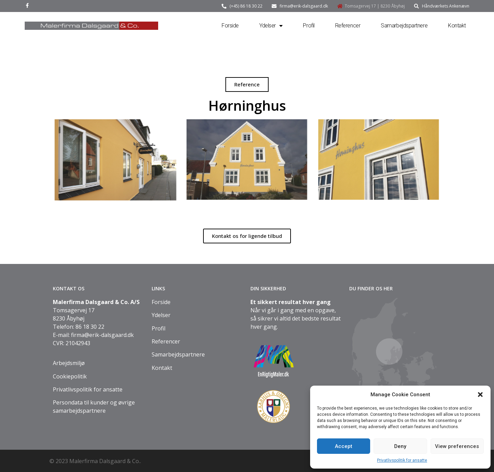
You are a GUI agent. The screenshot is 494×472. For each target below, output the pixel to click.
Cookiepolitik (70, 376)
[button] (480, 394)
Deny (400, 446)
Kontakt (457, 25)
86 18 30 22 (89, 326)
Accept (343, 446)
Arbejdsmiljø (69, 363)
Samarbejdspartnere (404, 25)
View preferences (457, 446)
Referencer (348, 25)
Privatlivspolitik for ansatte (402, 460)
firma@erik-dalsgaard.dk (102, 335)
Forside (230, 25)
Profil (308, 25)
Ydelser (270, 25)
